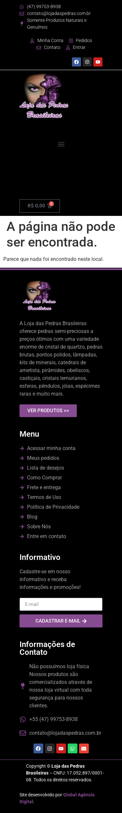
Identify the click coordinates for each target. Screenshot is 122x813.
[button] (61, 144)
